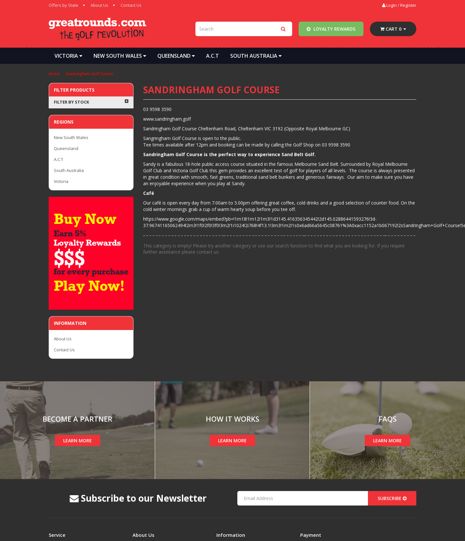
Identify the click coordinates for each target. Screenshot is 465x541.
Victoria (68, 55)
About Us (99, 5)
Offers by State (63, 5)
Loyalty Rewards (331, 29)
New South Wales (120, 55)
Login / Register (399, 5)
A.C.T (212, 55)
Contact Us (131, 5)
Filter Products (74, 90)
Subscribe (392, 498)
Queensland (176, 55)
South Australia (256, 55)
